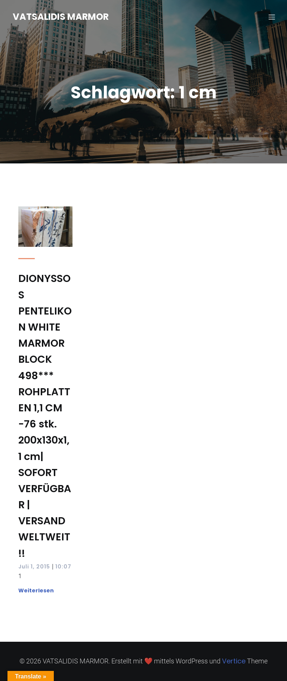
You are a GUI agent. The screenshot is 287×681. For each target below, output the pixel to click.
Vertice (234, 661)
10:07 (63, 566)
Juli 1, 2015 (34, 566)
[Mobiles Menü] (271, 16)
